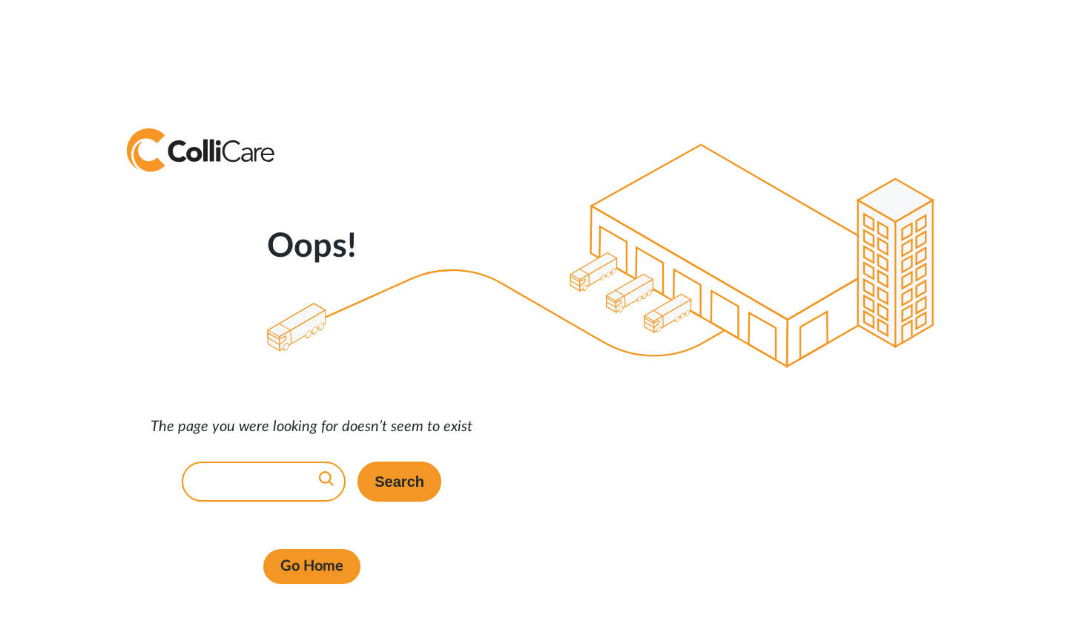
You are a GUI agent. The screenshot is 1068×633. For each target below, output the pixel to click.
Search (399, 481)
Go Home (311, 566)
